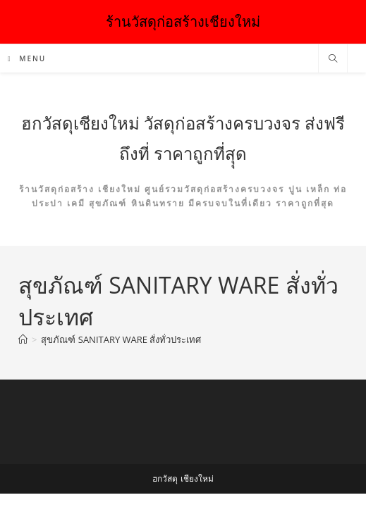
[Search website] (333, 59)
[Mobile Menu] (27, 58)
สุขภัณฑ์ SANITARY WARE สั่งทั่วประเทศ (121, 339)
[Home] (23, 339)
